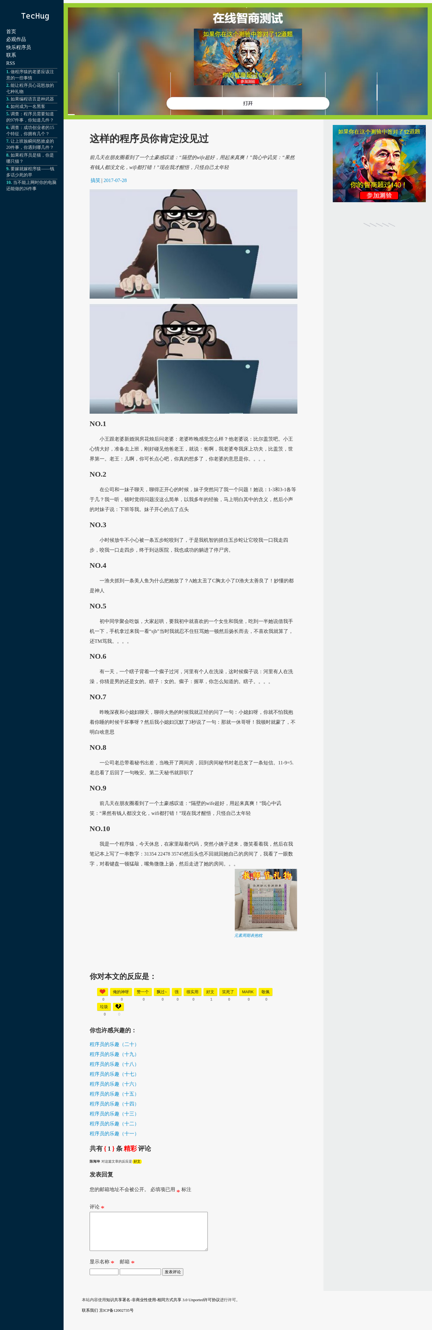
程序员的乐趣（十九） (114, 1054)
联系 (11, 55)
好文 (137, 1161)
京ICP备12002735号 (116, 1317)
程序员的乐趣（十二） (114, 1123)
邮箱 (127, 1270)
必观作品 (16, 39)
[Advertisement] (193, 981)
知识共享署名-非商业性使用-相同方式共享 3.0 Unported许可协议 (163, 1307)
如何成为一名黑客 (28, 106)
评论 (97, 1208)
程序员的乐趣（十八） (114, 1064)
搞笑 (95, 180)
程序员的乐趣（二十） (114, 1044)
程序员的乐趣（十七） (114, 1074)
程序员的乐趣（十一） (114, 1133)
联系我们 (90, 1317)
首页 (11, 31)
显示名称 (102, 1270)
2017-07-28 (115, 180)
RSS (10, 63)
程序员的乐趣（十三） (114, 1113)
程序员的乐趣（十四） (114, 1103)
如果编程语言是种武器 (32, 98)
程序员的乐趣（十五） (114, 1093)
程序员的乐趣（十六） (114, 1084)
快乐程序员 (18, 47)
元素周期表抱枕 (248, 935)
